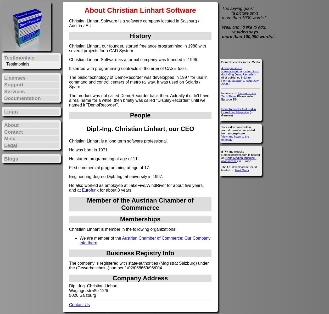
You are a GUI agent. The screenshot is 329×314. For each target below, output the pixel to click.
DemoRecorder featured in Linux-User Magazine (238, 111)
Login (11, 111)
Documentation (22, 98)
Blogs (11, 159)
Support (14, 84)
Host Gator (242, 170)
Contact (13, 132)
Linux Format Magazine (236, 79)
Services (14, 91)
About (11, 125)
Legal (10, 145)
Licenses (15, 78)
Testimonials (17, 64)
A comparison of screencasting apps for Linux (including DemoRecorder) (240, 71)
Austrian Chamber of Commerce (152, 238)
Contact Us (79, 305)
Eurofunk (90, 190)
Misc (9, 138)
